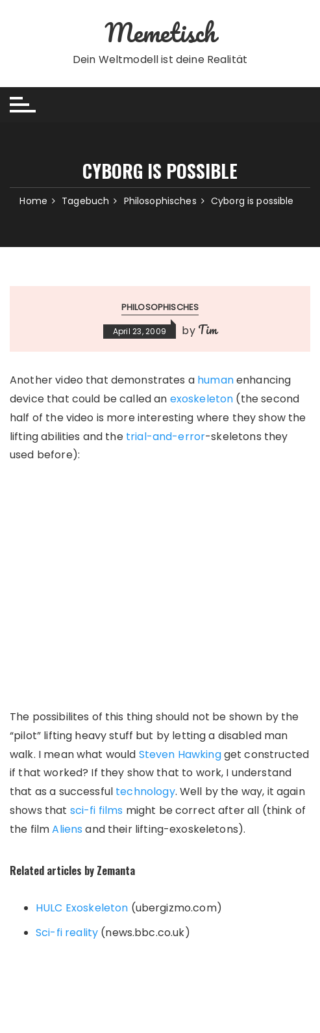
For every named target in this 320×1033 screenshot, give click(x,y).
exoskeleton (202, 398)
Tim (207, 329)
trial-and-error (165, 436)
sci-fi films (96, 810)
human (215, 380)
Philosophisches (160, 307)
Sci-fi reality (67, 932)
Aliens (67, 829)
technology (145, 791)
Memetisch (160, 32)
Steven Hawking (180, 754)
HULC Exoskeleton (82, 907)
